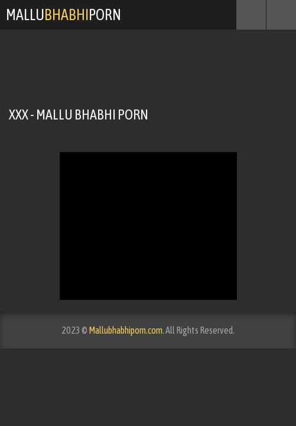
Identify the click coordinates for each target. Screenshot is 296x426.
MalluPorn (63, 15)
